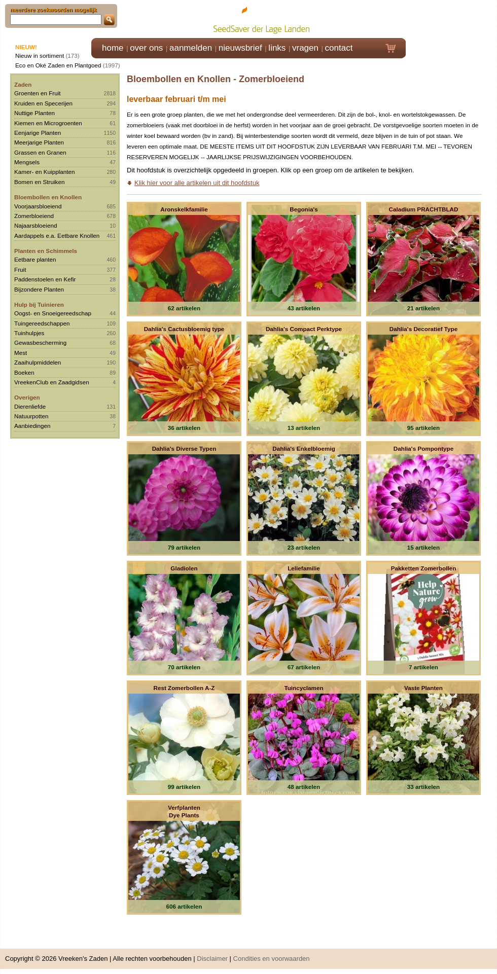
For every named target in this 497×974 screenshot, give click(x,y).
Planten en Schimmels (45, 250)
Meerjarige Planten (39, 142)
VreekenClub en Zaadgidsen (51, 382)
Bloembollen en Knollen (48, 197)
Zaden (22, 84)
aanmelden (190, 48)
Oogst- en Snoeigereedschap (52, 313)
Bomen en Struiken (39, 181)
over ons (146, 48)
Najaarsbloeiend (35, 225)
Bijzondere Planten (39, 289)
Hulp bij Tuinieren (39, 304)
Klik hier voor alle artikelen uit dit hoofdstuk (196, 183)
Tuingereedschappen (41, 323)
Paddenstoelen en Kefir (45, 279)
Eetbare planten (35, 259)
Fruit (20, 269)
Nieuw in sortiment (39, 55)
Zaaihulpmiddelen (37, 362)
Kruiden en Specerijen (43, 103)
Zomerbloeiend (34, 215)
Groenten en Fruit (37, 93)
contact (339, 48)
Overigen (27, 397)
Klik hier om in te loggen (451, 18)
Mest (20, 352)
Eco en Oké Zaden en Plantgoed (58, 65)
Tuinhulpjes (29, 333)
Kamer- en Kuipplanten (44, 171)
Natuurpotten (31, 416)
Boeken (24, 372)
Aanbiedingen (32, 425)
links (277, 48)
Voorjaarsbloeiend (38, 206)
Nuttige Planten (34, 113)
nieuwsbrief (240, 48)
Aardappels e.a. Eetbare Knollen (56, 235)
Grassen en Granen (40, 152)
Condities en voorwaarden (271, 958)
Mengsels (27, 162)
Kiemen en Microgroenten (48, 123)
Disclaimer (212, 958)
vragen (305, 48)
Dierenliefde (30, 406)
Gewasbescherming (40, 342)
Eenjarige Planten (37, 132)
